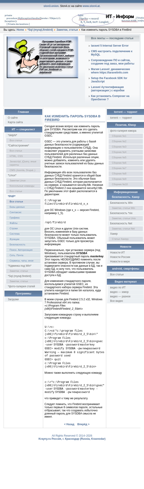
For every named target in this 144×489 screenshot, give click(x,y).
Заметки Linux (17, 180)
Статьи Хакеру (120, 239)
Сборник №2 (119, 141)
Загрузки (13, 299)
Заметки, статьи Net (123, 228)
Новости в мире (120, 261)
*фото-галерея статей (21, 286)
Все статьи (16, 140)
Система (14, 233)
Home (20, 29)
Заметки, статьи (67, 29)
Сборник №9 (119, 179)
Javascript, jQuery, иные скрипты (23, 163)
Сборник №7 (119, 168)
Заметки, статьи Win (123, 208)
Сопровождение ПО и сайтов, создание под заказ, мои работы (112, 62)
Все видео (116, 300)
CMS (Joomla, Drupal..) (22, 170)
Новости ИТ (117, 252)
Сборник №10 (120, 184)
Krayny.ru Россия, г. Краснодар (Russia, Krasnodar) (72, 447)
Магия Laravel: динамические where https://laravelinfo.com (110, 71)
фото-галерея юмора (123, 130)
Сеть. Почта (16, 255)
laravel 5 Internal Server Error (110, 45)
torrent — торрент (121, 117)
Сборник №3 (119, 146)
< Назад (69, 432)
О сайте (13, 117)
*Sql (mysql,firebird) (40, 29)
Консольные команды (22, 185)
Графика (14, 217)
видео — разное (120, 296)
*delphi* (12, 135)
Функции (14, 239)
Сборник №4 (119, 152)
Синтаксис (15, 212)
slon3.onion (51, 6)
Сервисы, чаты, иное (22, 260)
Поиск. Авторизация (21, 250)
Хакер (114, 233)
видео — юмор (119, 292)
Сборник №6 (119, 162)
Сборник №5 (119, 157)
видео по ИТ (118, 287)
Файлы (13, 223)
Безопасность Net (121, 223)
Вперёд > (83, 432)
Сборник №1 (119, 136)
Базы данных (17, 207)
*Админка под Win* (19, 265)
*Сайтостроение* (18, 145)
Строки (14, 228)
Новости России (120, 257)
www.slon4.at (91, 6)
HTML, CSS (16, 156)
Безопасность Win (121, 202)
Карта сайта (15, 122)
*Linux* (12, 175)
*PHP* (11, 196)
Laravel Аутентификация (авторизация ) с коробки (107, 89)
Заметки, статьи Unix (124, 218)
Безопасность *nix (121, 213)
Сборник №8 (119, 173)
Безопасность (17, 244)
